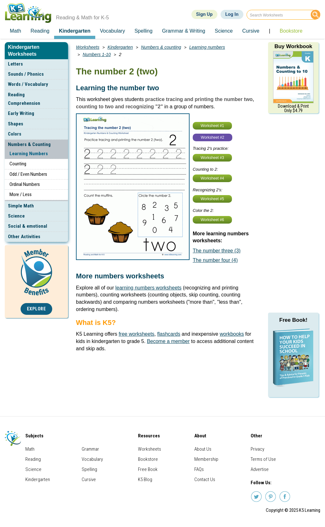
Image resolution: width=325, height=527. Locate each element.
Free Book (148, 469)
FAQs (199, 469)
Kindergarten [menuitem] (75, 31)
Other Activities (24, 236)
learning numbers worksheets (149, 287)
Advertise (260, 469)
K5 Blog (145, 479)
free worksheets (136, 334)
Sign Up (204, 14)
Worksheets (87, 47)
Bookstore (148, 459)
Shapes (15, 124)
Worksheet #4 (212, 178)
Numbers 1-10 (97, 54)
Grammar (90, 449)
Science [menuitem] (224, 31)
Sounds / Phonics (26, 74)
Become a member (168, 341)
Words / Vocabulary (28, 84)
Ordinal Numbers (24, 184)
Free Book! (293, 320)
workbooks (232, 334)
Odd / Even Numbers (28, 174)
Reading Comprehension (24, 99)
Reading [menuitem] (40, 31)
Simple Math (21, 206)
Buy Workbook (293, 46)
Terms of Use (263, 459)
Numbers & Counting (29, 144)
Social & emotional (27, 226)
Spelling (89, 469)
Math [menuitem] (15, 31)
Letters (15, 64)
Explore (36, 309)
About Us (202, 449)
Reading (33, 459)
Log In (232, 14)
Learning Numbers (28, 153)
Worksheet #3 (212, 158)
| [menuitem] (269, 31)
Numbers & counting (161, 47)
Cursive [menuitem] (250, 31)
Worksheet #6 (212, 220)
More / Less (20, 194)
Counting (17, 164)
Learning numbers (207, 47)
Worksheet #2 (212, 137)
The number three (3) (217, 250)
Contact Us (204, 479)
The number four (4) (215, 260)
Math (29, 449)
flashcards (168, 334)
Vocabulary (92, 459)
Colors (14, 134)
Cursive (89, 479)
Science (16, 216)
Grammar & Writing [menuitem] (183, 31)
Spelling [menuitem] (143, 31)
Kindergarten (120, 47)
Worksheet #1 (212, 126)
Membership (206, 459)
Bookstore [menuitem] (291, 31)
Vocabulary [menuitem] (112, 31)
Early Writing (21, 113)
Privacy (257, 449)
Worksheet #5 (212, 199)
